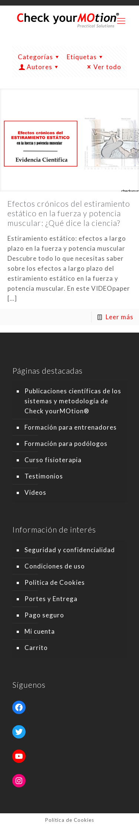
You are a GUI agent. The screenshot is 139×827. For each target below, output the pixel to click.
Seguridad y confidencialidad (69, 550)
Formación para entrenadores (70, 427)
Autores (39, 67)
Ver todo (103, 67)
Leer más (119, 317)
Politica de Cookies (54, 582)
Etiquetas (86, 57)
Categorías (40, 57)
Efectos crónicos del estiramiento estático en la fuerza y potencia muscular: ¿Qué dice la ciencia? (68, 213)
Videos (35, 492)
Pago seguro (44, 615)
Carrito (36, 647)
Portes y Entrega (50, 599)
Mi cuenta (39, 631)
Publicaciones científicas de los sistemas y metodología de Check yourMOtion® (72, 401)
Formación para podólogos (65, 443)
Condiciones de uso (54, 566)
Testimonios (43, 476)
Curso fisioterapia (53, 460)
